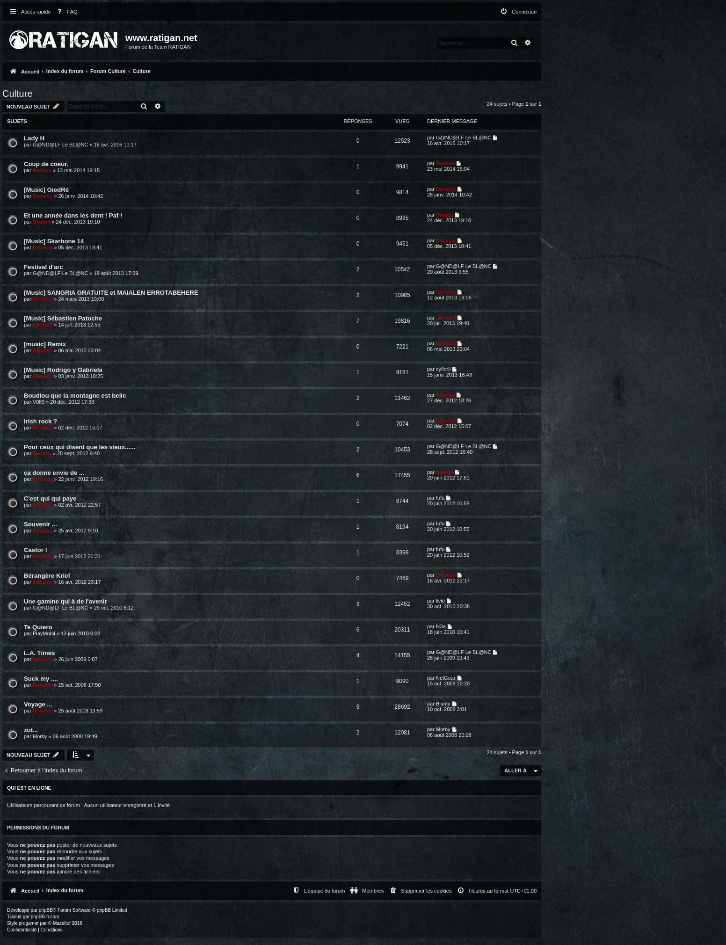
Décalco (42, 196)
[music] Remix (45, 344)
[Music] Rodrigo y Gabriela (63, 369)
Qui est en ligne (29, 788)
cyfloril (443, 369)
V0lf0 (38, 402)
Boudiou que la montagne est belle (75, 395)
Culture (17, 93)
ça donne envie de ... (54, 472)
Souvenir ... (40, 524)
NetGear (446, 678)
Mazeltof (62, 923)
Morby (40, 736)
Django (41, 222)
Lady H (34, 138)
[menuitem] (65, 12)
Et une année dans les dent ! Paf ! (73, 215)
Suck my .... (41, 678)
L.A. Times (39, 652)
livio (440, 600)
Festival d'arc (43, 266)
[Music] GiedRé (46, 189)
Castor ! (35, 549)
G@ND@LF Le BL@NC (60, 144)
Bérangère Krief (47, 575)
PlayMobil (44, 633)
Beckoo (42, 170)
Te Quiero (38, 627)
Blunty (443, 703)
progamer (29, 923)
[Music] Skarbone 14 (54, 241)
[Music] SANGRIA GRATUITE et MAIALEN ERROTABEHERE (111, 292)
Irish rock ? (40, 421)
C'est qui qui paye (50, 498)
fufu (440, 498)
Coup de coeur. (46, 163)
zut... (31, 730)
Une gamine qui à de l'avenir (65, 601)
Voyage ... (38, 704)
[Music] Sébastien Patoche (63, 318)
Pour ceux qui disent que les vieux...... (79, 447)
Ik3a (441, 626)
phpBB (46, 910)
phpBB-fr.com (45, 916)
